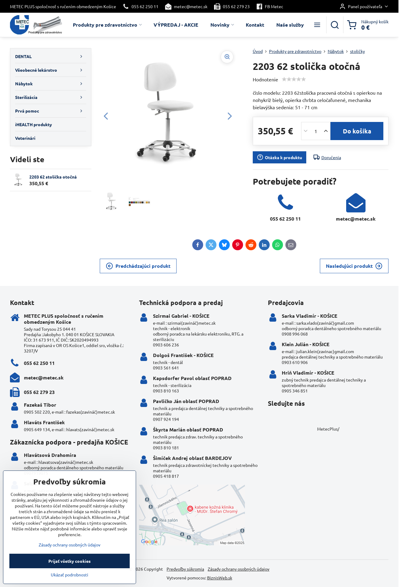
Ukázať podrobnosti (69, 583)
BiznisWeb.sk (219, 577)
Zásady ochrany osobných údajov (238, 569)
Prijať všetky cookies (69, 569)
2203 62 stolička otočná (53, 176)
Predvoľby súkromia (185, 569)
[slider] (294, 79)
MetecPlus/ (328, 428)
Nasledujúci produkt (354, 266)
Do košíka (357, 131)
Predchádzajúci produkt (138, 266)
